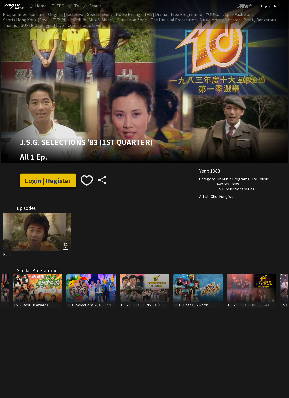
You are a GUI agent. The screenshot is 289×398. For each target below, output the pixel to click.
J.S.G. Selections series (235, 188)
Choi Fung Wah (223, 196)
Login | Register (48, 180)
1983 (215, 170)
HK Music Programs (233, 178)
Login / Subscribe (272, 6)
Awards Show (228, 183)
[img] (14, 6)
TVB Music (260, 178)
